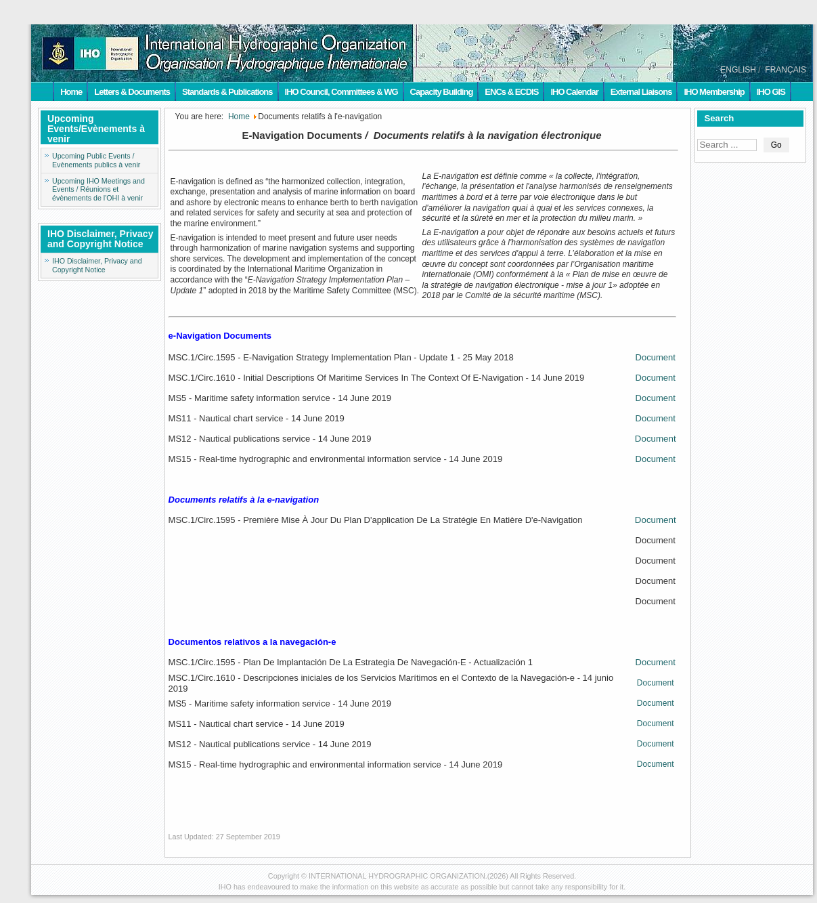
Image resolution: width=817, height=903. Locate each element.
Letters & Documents (132, 92)
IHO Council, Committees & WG (341, 92)
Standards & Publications (227, 92)
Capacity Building (441, 92)
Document (656, 357)
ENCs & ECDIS (511, 92)
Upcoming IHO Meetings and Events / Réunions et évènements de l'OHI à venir (98, 190)
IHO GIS (771, 92)
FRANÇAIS (785, 70)
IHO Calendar (574, 92)
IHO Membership (714, 92)
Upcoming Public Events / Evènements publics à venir (96, 160)
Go (776, 145)
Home (71, 92)
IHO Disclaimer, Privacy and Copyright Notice (97, 265)
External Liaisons (641, 92)
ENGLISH (738, 70)
